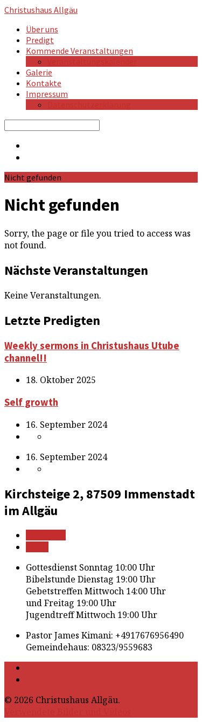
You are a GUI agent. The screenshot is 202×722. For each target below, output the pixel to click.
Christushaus (41, 9)
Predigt (40, 39)
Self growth (31, 402)
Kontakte (43, 83)
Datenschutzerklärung (89, 104)
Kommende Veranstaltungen (79, 50)
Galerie (39, 72)
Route (37, 547)
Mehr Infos (46, 535)
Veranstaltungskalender (92, 61)
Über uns (42, 29)
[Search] (52, 125)
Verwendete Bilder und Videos (67, 712)
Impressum (47, 93)
